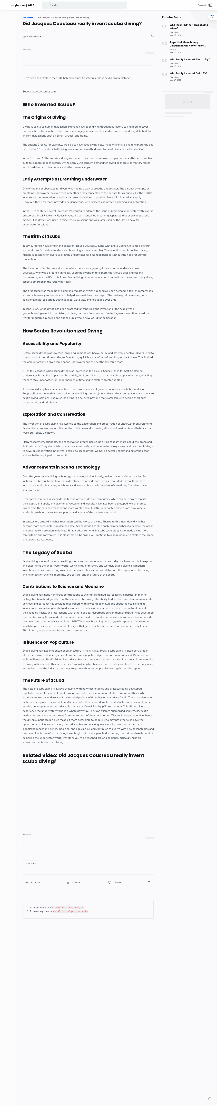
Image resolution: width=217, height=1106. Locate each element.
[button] (46, 5)
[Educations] (53, 962)
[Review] (172, 49)
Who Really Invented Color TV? (187, 73)
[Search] (84, 5)
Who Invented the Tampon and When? (188, 26)
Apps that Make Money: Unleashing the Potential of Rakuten (186, 44)
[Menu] (6, 5)
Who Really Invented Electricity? (188, 59)
